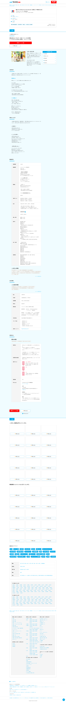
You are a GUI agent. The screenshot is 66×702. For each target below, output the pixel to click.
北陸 (27, 633)
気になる (15, 45)
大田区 (24, 566)
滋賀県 (31, 639)
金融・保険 (41, 633)
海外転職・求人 (34, 692)
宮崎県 (43, 591)
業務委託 (14, 646)
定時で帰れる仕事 (13, 556)
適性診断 (33, 685)
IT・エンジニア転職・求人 (13, 692)
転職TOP (10, 610)
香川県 (14, 591)
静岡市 (31, 637)
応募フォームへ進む (20, 42)
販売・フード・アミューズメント (17, 622)
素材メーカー (42, 621)
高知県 (21, 591)
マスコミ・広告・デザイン (43, 632)
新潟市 (40, 587)
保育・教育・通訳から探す (24, 563)
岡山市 (42, 590)
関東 (40, 551)
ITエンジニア (14, 632)
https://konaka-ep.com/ (25, 328)
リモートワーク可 (29, 664)
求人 (13, 689)
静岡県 (47, 587)
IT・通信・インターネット (43, 618)
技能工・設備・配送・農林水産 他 (17, 637)
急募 (27, 660)
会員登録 (54, 2)
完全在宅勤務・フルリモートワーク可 (32, 663)
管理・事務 (14, 621)
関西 (27, 639)
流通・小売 (41, 629)
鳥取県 (24, 590)
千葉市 (37, 586)
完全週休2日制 (29, 667)
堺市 (17, 590)
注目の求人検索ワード (21, 556)
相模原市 (14, 587)
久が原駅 (27, 569)
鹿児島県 (47, 591)
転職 (10, 689)
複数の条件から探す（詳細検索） (44, 647)
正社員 (28, 556)
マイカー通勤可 (29, 671)
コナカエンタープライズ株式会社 (37, 610)
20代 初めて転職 (46, 551)
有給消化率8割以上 (29, 661)
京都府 (33, 639)
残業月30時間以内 (41, 575)
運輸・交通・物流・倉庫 (43, 637)
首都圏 (27, 625)
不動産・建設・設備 (43, 636)
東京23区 (41, 586)
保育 (36, 563)
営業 (13, 618)
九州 (27, 650)
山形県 (33, 621)
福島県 (36, 621)
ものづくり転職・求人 (21, 692)
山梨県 (32, 587)
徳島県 (50, 590)
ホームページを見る (25, 383)
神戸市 (20, 590)
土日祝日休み (53, 556)
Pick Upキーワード (17, 689)
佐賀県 (28, 591)
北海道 (27, 618)
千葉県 (21, 586)
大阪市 (14, 590)
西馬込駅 (21, 569)
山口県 (39, 590)
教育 (21, 572)
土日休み (41, 654)
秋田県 (31, 621)
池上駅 (24, 569)
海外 (27, 656)
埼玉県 (17, 586)
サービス (41, 626)
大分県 (39, 591)
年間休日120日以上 (35, 575)
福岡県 (25, 591)
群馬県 (14, 586)
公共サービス (14, 639)
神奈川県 (29, 586)
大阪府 (36, 639)
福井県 (25, 587)
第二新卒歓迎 (22, 575)
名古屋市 (36, 637)
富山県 (18, 587)
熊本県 (36, 591)
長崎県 (32, 591)
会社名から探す (42, 646)
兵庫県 (31, 640)
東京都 (21, 566)
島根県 (28, 590)
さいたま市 (33, 586)
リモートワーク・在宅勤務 (36, 556)
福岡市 (34, 654)
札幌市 (31, 618)
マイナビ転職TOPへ (13, 681)
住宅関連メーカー (42, 622)
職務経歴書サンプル (18, 685)
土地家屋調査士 (35, 551)
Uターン (36, 685)
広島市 (46, 590)
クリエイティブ (15, 629)
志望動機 (29, 685)
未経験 (48, 556)
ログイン (48, 2)
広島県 (35, 590)
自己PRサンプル (24, 685)
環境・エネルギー (42, 639)
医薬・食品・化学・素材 (16, 636)
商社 (41, 625)
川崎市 (49, 586)
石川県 (22, 587)
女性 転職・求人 (28, 692)
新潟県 (29, 587)
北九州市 (31, 654)
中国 (27, 643)
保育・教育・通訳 (32, 563)
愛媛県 (17, 591)
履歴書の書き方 (12, 685)
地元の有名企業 (12, 551)
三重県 (31, 636)
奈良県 (33, 640)
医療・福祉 (14, 625)
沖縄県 (51, 591)
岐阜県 (43, 587)
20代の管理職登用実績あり (49, 575)
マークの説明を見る (38, 276)
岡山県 (31, 590)
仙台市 (31, 622)
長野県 (36, 587)
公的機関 (41, 640)
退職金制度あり (29, 668)
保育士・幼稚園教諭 (41, 563)
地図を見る (24, 389)
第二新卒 (43, 556)
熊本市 (37, 654)
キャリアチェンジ (28, 551)
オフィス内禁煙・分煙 (28, 575)
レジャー (41, 628)
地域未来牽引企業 (20, 551)
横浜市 (45, 586)
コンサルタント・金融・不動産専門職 (18, 628)
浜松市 (33, 637)
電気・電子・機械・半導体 (16, 633)
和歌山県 (36, 640)
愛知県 (51, 587)
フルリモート (53, 551)
